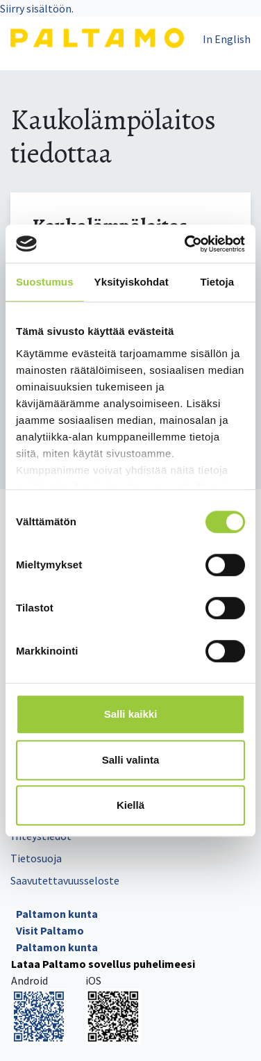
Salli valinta (131, 760)
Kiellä (130, 805)
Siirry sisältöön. (37, 8)
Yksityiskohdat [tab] (131, 282)
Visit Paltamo (50, 930)
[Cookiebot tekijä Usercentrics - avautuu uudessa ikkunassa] (186, 244)
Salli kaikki (131, 714)
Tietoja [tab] (218, 282)
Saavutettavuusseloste (64, 880)
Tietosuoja (36, 858)
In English (227, 39)
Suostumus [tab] (45, 282)
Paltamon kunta (57, 914)
